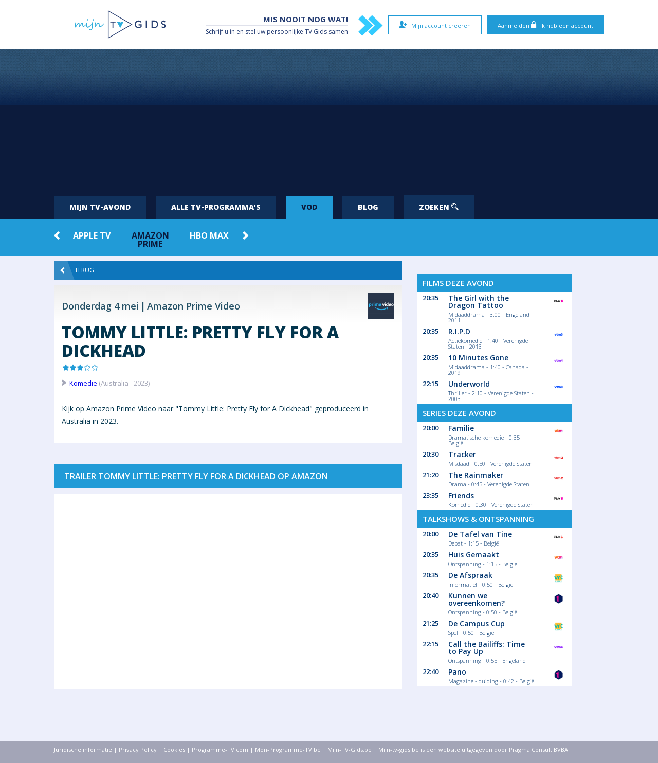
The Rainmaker (475, 475)
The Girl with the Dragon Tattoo (478, 301)
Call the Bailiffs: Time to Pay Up (486, 647)
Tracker (462, 454)
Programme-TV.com (220, 749)
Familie (461, 428)
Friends (461, 495)
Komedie (83, 383)
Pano (457, 672)
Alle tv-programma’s (216, 207)
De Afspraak (470, 575)
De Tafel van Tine (480, 534)
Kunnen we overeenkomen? (476, 599)
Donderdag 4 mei (100, 306)
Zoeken (439, 207)
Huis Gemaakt (473, 554)
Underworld (469, 384)
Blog (368, 207)
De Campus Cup (476, 623)
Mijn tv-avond (100, 207)
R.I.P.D (459, 331)
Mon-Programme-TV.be (288, 749)
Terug (77, 270)
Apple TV (92, 235)
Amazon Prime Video (193, 306)
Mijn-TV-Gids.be (349, 749)
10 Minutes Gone (478, 357)
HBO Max (209, 235)
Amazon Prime (150, 239)
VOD (309, 207)
